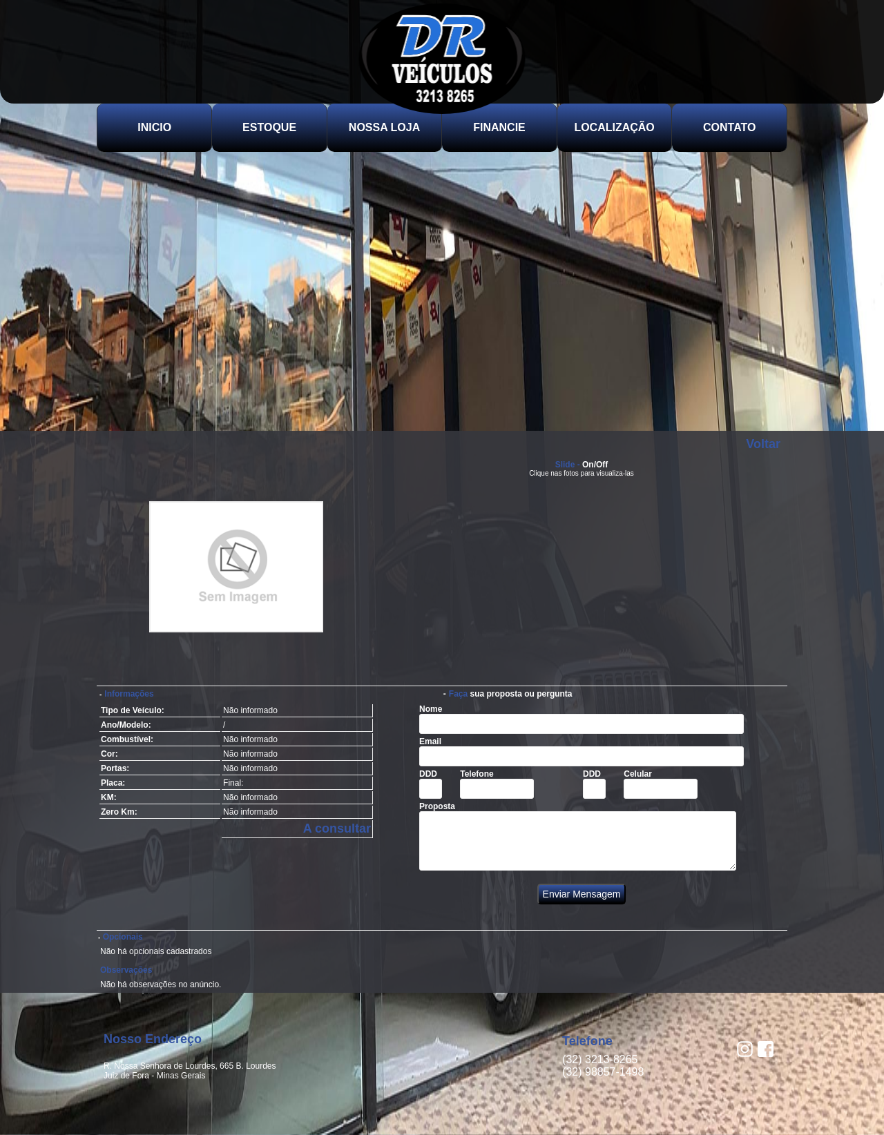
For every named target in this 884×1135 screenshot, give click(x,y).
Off (602, 464)
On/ (589, 464)
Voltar (763, 444)
